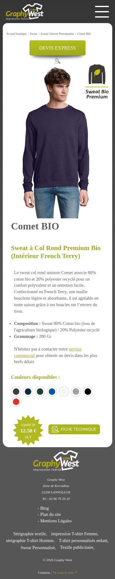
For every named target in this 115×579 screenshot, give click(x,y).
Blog (44, 508)
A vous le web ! (64, 572)
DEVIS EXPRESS (57, 48)
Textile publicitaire (77, 547)
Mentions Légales (56, 520)
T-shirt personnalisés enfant (83, 540)
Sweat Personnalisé (38, 547)
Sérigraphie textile (29, 533)
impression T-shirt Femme (74, 533)
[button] (58, 60)
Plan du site (50, 514)
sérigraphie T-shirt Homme (29, 540)
